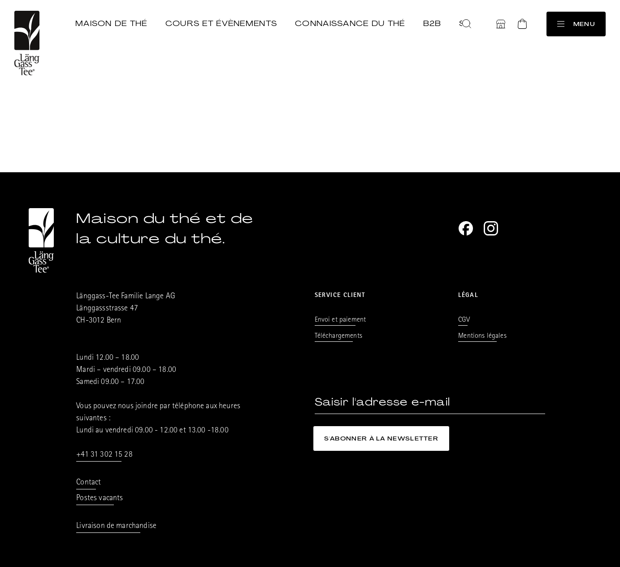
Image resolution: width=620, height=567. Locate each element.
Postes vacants (99, 499)
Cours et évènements (221, 23)
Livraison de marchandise (116, 527)
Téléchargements (338, 336)
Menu (576, 24)
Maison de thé (111, 23)
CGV (463, 320)
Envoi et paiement (340, 320)
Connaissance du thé (350, 23)
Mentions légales (482, 336)
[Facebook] (466, 228)
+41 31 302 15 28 (104, 455)
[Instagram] (491, 228)
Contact (88, 483)
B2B (432, 23)
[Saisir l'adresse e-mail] (430, 402)
